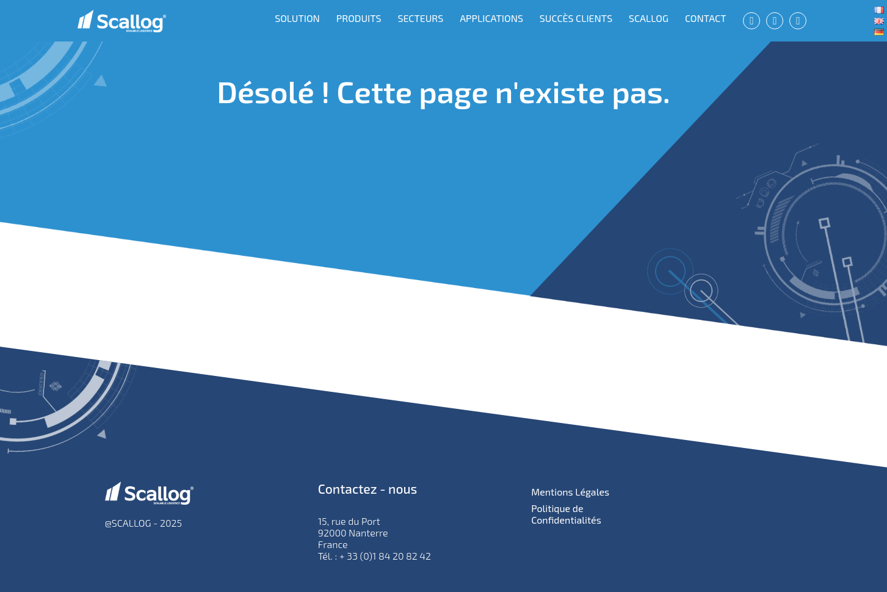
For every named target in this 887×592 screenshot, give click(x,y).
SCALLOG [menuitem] (648, 18)
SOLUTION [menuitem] (297, 18)
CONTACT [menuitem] (705, 18)
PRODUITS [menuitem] (359, 18)
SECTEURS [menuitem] (420, 18)
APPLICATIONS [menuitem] (491, 18)
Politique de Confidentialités (566, 513)
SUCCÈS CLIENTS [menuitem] (576, 18)
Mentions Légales (570, 491)
